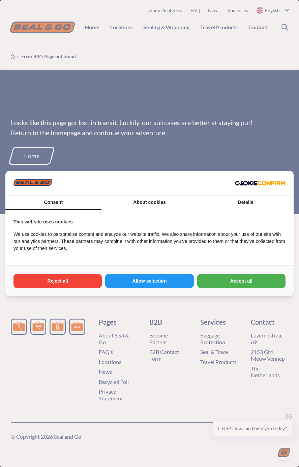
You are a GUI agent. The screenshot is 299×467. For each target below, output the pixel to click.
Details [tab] (245, 202)
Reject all (57, 281)
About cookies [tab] (149, 202)
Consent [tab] (53, 202)
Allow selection (149, 281)
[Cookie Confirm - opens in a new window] (260, 183)
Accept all (241, 281)
